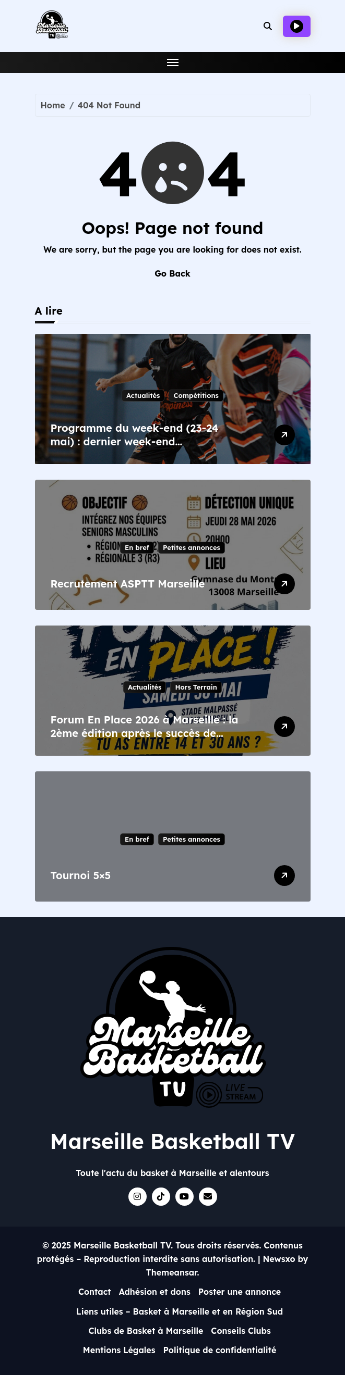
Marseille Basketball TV (172, 1141)
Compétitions (195, 395)
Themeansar (171, 1272)
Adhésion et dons (155, 1291)
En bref (137, 547)
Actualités (143, 395)
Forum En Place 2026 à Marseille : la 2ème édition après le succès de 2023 (145, 733)
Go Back (172, 273)
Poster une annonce (239, 1291)
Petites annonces (191, 547)
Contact (94, 1291)
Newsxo (279, 1259)
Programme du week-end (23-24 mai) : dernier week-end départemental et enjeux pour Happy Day (135, 448)
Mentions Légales (119, 1350)
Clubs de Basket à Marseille (145, 1331)
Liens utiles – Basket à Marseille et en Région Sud (179, 1311)
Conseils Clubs (240, 1331)
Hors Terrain (196, 687)
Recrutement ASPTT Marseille (128, 583)
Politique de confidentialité (220, 1350)
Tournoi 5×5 (81, 875)
